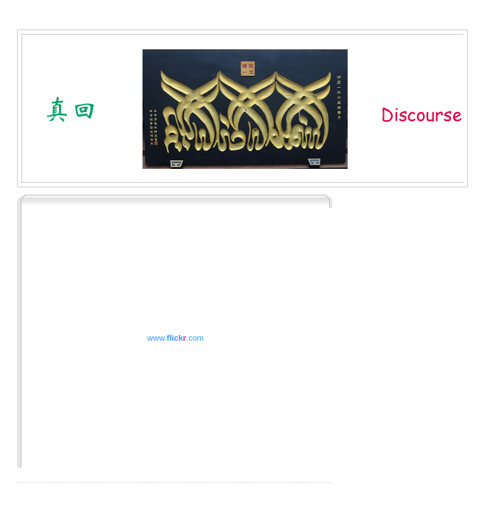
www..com (176, 337)
